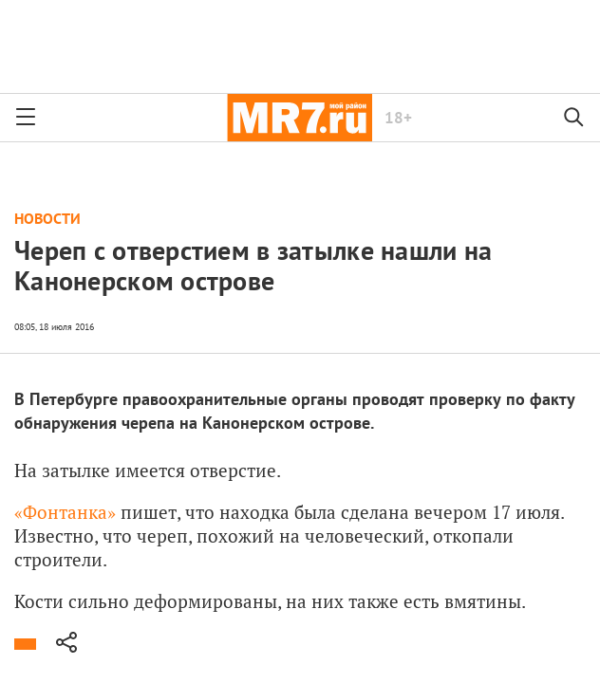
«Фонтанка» (67, 512)
